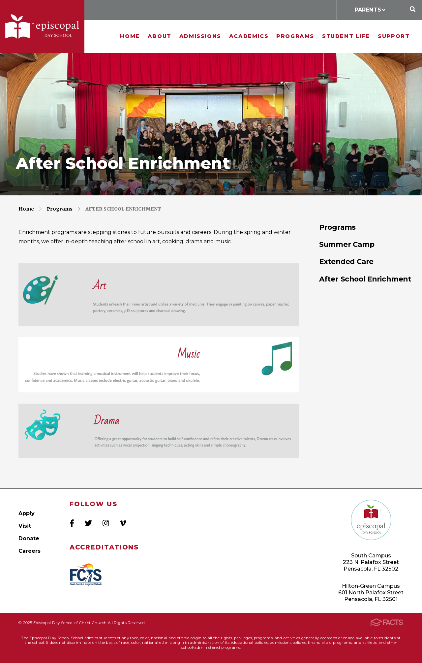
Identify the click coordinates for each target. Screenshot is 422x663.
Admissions (200, 36)
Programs (295, 36)
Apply (26, 513)
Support (393, 36)
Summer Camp (347, 244)
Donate (28, 538)
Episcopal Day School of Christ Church (42, 26)
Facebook (72, 523)
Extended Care (346, 261)
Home (129, 36)
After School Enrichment (123, 209)
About (159, 36)
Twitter (88, 523)
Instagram (106, 523)
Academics (248, 36)
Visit (24, 526)
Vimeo (123, 523)
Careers (29, 551)
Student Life (346, 36)
